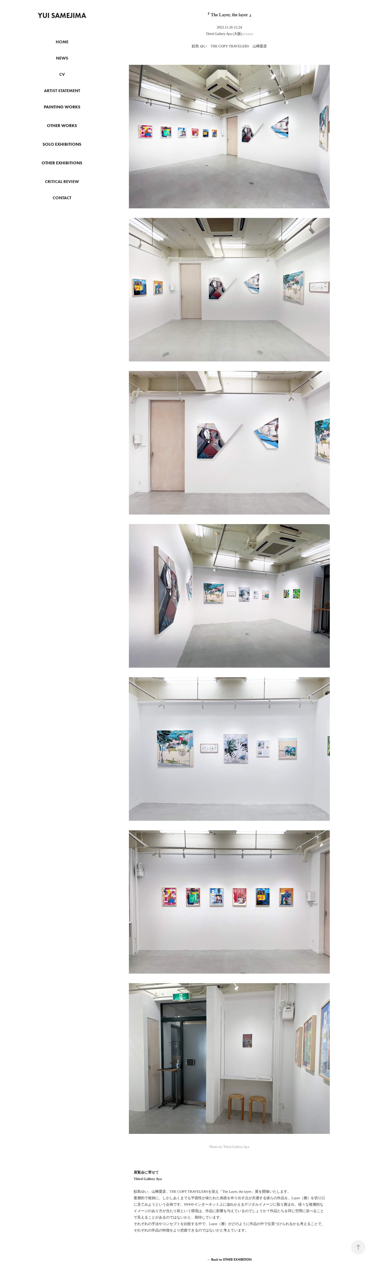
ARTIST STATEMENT (62, 90)
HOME (62, 41)
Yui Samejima (62, 15)
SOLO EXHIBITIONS (62, 144)
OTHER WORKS (62, 125)
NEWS (62, 58)
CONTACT (62, 197)
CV (62, 74)
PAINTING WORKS (62, 107)
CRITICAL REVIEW (62, 181)
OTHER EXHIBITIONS (62, 163)
